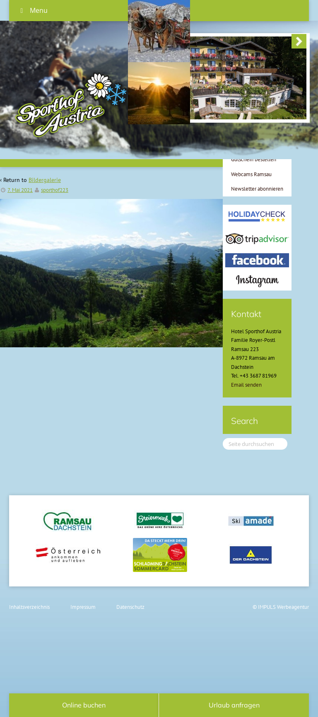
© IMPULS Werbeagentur (281, 606)
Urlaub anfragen (234, 705)
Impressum (83, 606)
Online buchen (84, 705)
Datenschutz (130, 606)
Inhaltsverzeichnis (29, 606)
